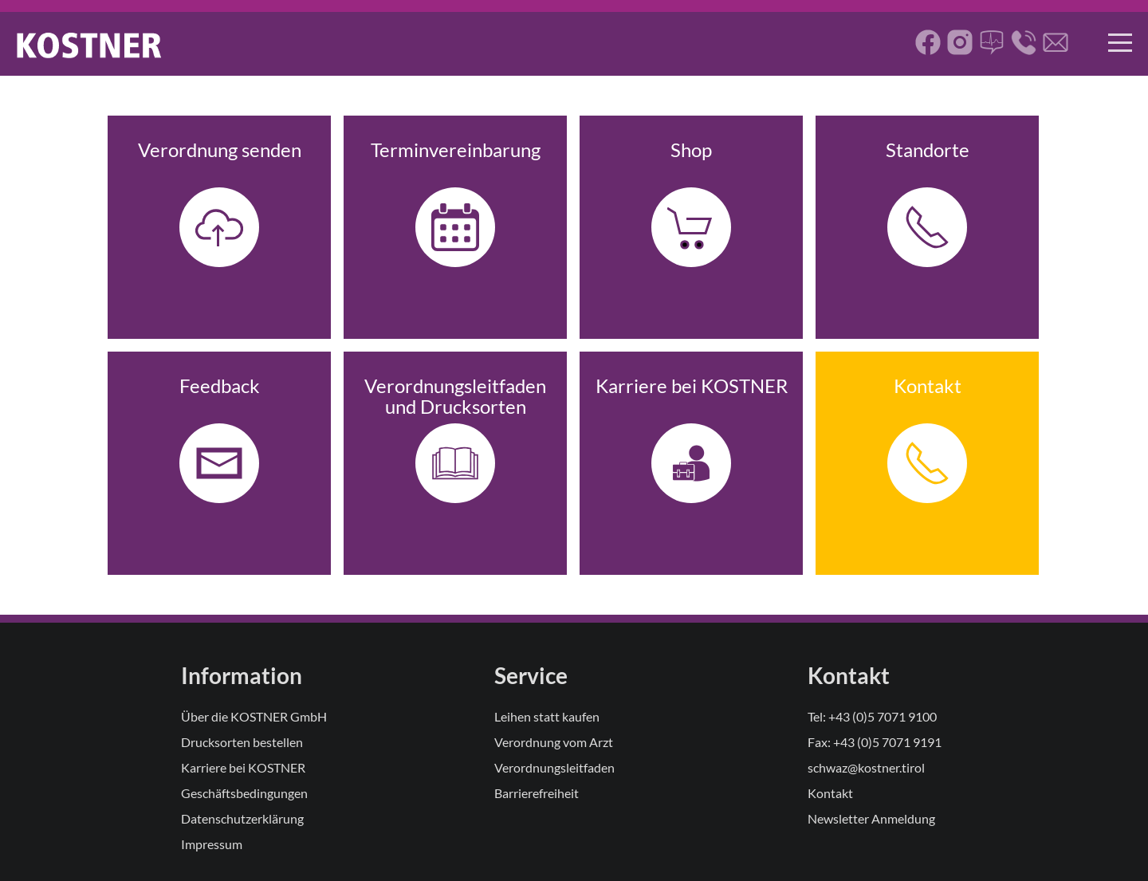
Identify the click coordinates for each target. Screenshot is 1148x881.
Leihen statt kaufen (547, 716)
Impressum (211, 844)
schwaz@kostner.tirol (866, 767)
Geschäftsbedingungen (244, 792)
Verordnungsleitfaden (554, 767)
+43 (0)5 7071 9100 (882, 716)
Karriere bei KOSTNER (243, 767)
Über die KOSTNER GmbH (254, 716)
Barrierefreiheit (536, 792)
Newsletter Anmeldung (871, 818)
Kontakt (830, 792)
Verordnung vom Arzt (553, 741)
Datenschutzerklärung (242, 818)
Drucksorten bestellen (242, 741)
